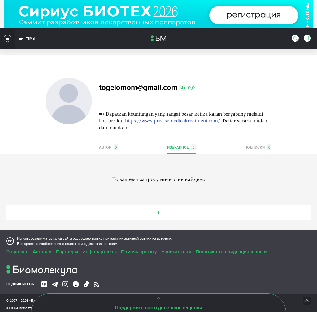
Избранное (181, 137)
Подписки (258, 137)
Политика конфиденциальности (231, 241)
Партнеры (67, 241)
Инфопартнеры (99, 241)
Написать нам (176, 241)
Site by (128, 290)
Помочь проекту (139, 241)
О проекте (17, 241)
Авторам (42, 241)
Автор (108, 137)
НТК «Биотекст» (206, 290)
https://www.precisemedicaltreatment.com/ (172, 111)
